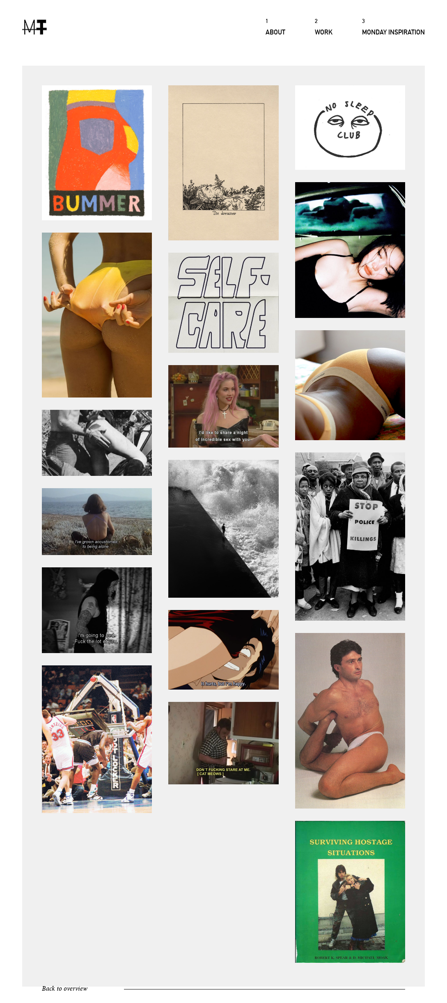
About (275, 26)
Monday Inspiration (393, 26)
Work (323, 26)
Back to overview (64, 989)
